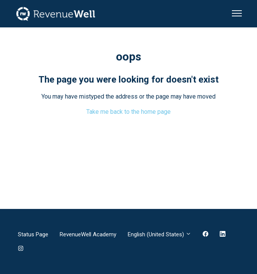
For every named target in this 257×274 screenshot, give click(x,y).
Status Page (33, 234)
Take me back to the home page (128, 111)
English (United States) (159, 234)
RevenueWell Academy (88, 234)
